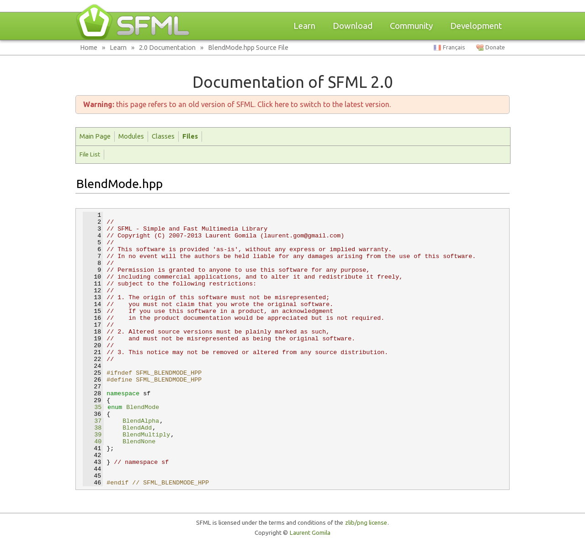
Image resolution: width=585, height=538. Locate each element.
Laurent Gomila (310, 532)
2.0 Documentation (167, 47)
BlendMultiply (146, 434)
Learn (304, 26)
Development (476, 26)
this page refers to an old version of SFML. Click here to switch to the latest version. (237, 104)
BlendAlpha (140, 421)
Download (352, 26)
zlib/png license (366, 522)
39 (92, 434)
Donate (495, 47)
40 (92, 441)
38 (92, 428)
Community (411, 26)
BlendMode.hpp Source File (248, 47)
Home (88, 47)
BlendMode (142, 407)
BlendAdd (137, 428)
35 (92, 407)
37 (92, 421)
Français (454, 47)
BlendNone (138, 441)
